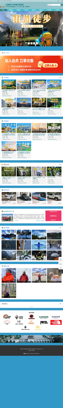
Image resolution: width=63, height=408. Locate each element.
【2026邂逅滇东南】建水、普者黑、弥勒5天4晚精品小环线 (8, 153)
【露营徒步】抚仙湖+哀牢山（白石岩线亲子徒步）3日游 (8, 178)
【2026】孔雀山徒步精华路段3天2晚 (23, 109)
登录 (58, 0)
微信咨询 (60, 264)
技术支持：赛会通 (31, 350)
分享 (60, 268)
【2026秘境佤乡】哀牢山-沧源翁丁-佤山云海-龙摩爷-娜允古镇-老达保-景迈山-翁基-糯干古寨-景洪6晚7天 (39, 134)
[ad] (31, 342)
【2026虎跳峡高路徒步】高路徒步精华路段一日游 (8, 109)
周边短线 (11, 9)
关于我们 (58, 9)
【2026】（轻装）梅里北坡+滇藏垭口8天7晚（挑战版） (39, 91)
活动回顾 (49, 9)
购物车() (60, 260)
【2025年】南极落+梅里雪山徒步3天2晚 (54, 109)
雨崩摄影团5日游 (9, 211)
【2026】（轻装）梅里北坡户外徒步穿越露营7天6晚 (54, 91)
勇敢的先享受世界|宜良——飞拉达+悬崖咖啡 (39, 178)
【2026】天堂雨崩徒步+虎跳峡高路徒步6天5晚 (23, 91)
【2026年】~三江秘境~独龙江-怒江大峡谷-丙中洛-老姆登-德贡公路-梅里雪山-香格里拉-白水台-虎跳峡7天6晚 (24, 134)
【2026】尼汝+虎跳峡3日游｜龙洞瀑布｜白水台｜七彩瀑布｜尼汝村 (39, 109)
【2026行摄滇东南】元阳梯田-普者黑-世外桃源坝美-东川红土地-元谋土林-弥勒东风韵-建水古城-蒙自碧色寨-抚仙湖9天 (8, 134)
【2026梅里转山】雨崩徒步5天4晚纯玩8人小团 (8, 91)
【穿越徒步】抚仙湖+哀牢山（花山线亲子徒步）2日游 (23, 178)
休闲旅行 (18, 9)
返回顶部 (60, 272)
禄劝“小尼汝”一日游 (51, 177)
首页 (3, 9)
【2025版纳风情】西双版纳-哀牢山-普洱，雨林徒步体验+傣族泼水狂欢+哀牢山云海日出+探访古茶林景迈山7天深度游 (54, 134)
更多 (60, 77)
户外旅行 (26, 9)
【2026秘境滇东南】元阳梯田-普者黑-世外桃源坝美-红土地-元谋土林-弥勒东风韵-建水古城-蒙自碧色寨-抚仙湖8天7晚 (24, 153)
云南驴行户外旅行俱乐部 (15, 5)
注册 (62, 0)
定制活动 (34, 9)
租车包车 (41, 9)
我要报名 (53, 216)
